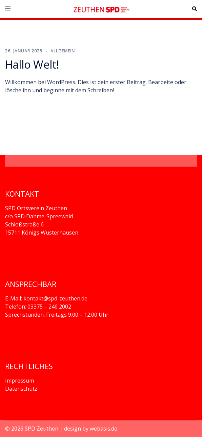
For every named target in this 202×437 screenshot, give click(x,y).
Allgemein (62, 51)
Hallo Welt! (32, 64)
